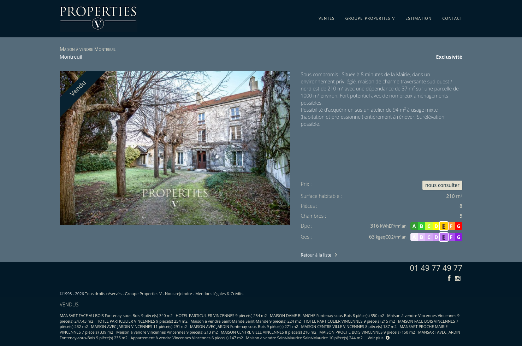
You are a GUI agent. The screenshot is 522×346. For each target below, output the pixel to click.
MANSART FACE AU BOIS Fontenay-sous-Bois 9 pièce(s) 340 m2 (116, 315)
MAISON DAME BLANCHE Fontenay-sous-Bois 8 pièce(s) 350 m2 (327, 315)
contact (452, 16)
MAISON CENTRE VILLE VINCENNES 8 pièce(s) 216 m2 (268, 332)
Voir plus (379, 337)
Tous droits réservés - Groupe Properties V (123, 293)
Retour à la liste (316, 255)
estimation (418, 16)
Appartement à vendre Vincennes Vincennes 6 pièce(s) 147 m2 (187, 337)
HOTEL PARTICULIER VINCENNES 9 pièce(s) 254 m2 (221, 315)
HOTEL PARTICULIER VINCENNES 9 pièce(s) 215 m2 (349, 321)
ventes (326, 16)
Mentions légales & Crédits (219, 293)
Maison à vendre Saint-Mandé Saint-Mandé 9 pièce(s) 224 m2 (246, 321)
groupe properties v (370, 16)
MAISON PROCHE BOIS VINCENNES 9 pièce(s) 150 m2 (367, 332)
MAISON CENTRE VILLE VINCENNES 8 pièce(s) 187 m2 (349, 326)
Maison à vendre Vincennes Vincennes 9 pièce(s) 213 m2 (167, 332)
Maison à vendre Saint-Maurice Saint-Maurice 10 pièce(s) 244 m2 (304, 337)
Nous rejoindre (178, 293)
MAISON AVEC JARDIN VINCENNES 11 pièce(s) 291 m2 (139, 326)
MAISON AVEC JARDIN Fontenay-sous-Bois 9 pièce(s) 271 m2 (244, 326)
